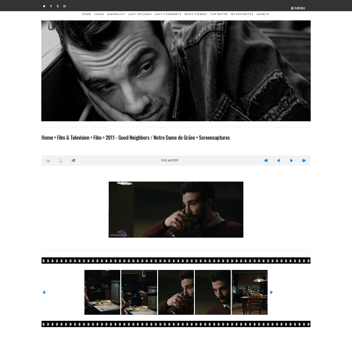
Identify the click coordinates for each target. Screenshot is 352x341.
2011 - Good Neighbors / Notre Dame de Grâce (150, 137)
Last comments (168, 14)
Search (263, 14)
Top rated (219, 14)
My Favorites (242, 14)
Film (97, 137)
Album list (116, 14)
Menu (300, 8)
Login (99, 14)
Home (86, 14)
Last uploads (140, 14)
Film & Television (73, 137)
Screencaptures (214, 137)
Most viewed (196, 14)
